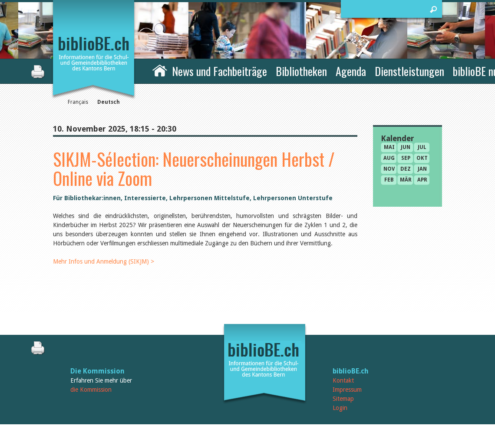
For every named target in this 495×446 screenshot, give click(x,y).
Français (78, 102)
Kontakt (343, 380)
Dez (405, 169)
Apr (422, 180)
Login (340, 407)
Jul (422, 147)
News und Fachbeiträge (219, 71)
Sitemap (343, 398)
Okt (422, 158)
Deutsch (108, 102)
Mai (389, 147)
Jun (405, 147)
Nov (389, 169)
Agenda (351, 71)
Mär (406, 180)
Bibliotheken (301, 71)
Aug (389, 158)
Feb (389, 180)
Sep (405, 158)
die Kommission (91, 389)
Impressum (347, 389)
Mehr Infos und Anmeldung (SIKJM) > (103, 261)
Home (160, 70)
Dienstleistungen (409, 71)
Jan (422, 169)
